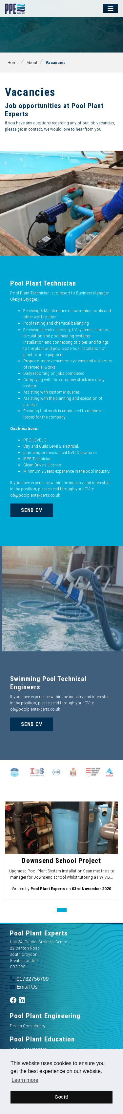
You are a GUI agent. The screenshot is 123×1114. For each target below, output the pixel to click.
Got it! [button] (61, 1097)
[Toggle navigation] (110, 8)
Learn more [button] (24, 1080)
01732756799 (29, 979)
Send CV (31, 510)
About (32, 62)
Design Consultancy (28, 1025)
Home (13, 62)
